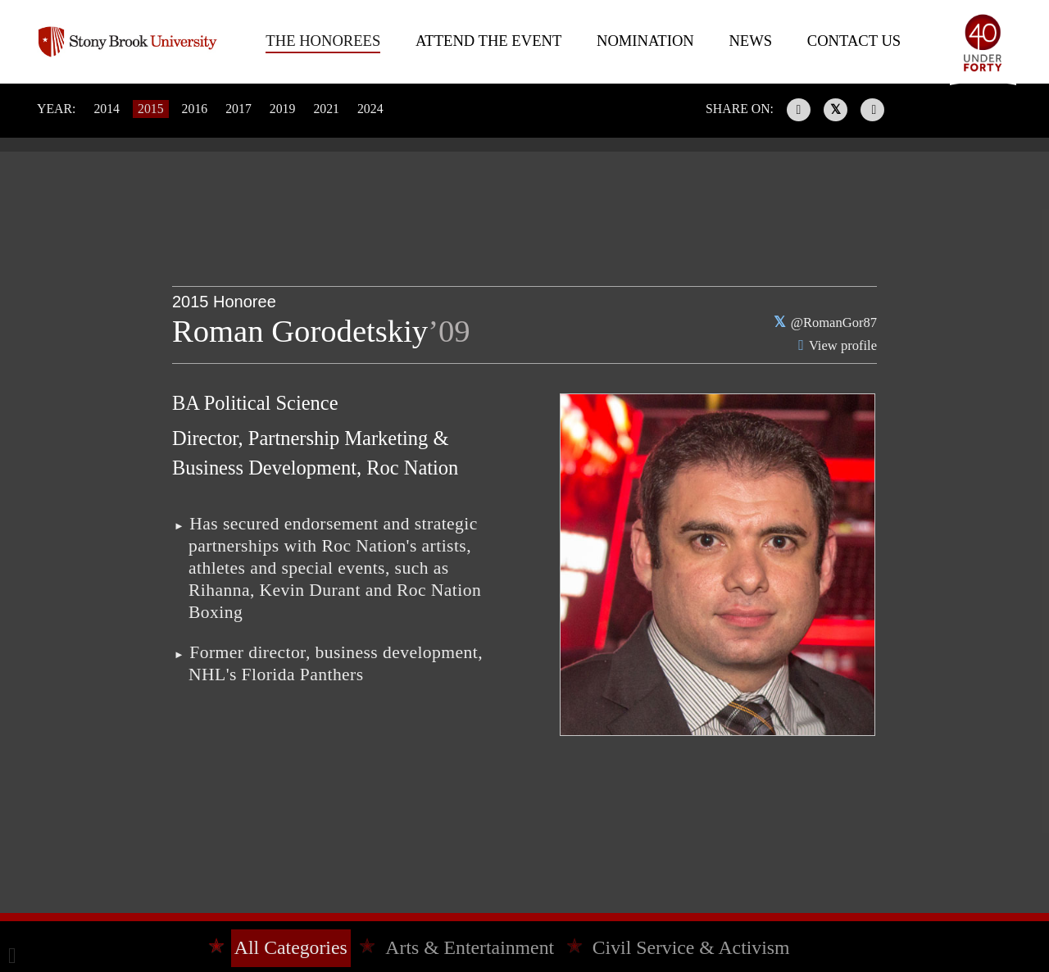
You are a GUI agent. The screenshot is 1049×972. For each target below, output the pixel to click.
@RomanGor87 (834, 322)
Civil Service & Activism (691, 947)
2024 (370, 109)
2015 (151, 109)
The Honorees (323, 40)
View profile (843, 345)
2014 (106, 109)
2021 (326, 109)
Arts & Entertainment (469, 947)
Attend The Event (488, 40)
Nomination (645, 40)
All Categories (290, 947)
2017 (238, 109)
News (750, 40)
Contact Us (854, 40)
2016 (195, 109)
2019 (283, 109)
